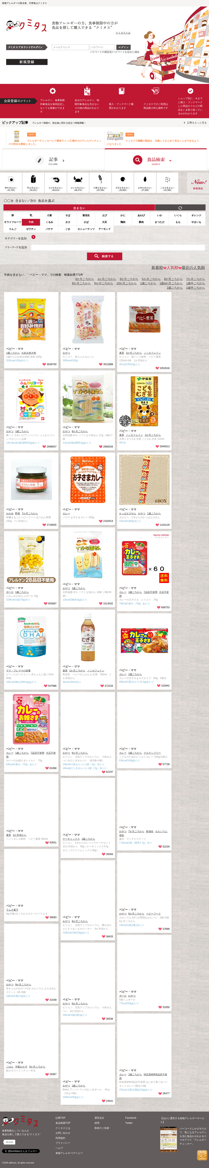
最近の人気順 (191, 268)
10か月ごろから (127, 283)
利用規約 (60, 1138)
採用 (96, 1123)
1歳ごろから (148, 283)
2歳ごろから (175, 287)
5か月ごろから (151, 279)
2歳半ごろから (195, 287)
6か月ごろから (173, 279)
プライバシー (63, 1143)
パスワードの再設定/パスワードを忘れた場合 (114, 52)
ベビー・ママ (14, 348)
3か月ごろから (129, 279)
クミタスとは (123, 32)
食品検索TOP (63, 1123)
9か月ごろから (103, 283)
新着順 (157, 268)
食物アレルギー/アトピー (69, 1153)
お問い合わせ (63, 1133)
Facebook (130, 1117)
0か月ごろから (84, 279)
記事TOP (61, 1117)
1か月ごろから (106, 279)
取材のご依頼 (101, 1128)
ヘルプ (59, 1148)
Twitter (129, 1123)
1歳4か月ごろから (171, 283)
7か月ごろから (195, 279)
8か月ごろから (81, 283)
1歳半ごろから (195, 283)
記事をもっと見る (197, 122)
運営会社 (99, 1117)
